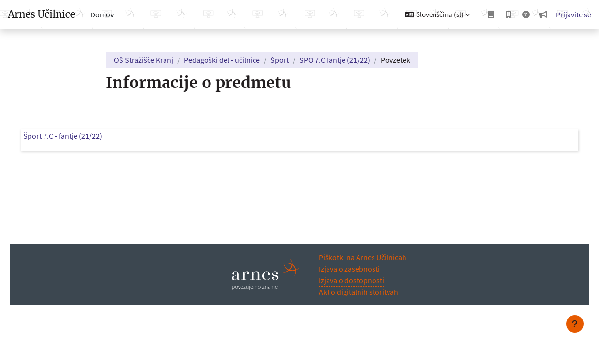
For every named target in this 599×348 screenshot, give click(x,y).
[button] (437, 14)
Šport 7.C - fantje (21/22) (76, 136)
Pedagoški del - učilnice (222, 60)
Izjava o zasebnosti (349, 269)
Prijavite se (573, 14)
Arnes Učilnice (41, 14)
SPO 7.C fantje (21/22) (335, 60)
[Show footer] (575, 324)
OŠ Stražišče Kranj (143, 60)
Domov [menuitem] (102, 14)
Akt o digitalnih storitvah (358, 292)
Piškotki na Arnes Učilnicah (362, 257)
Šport (279, 60)
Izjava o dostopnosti (351, 280)
